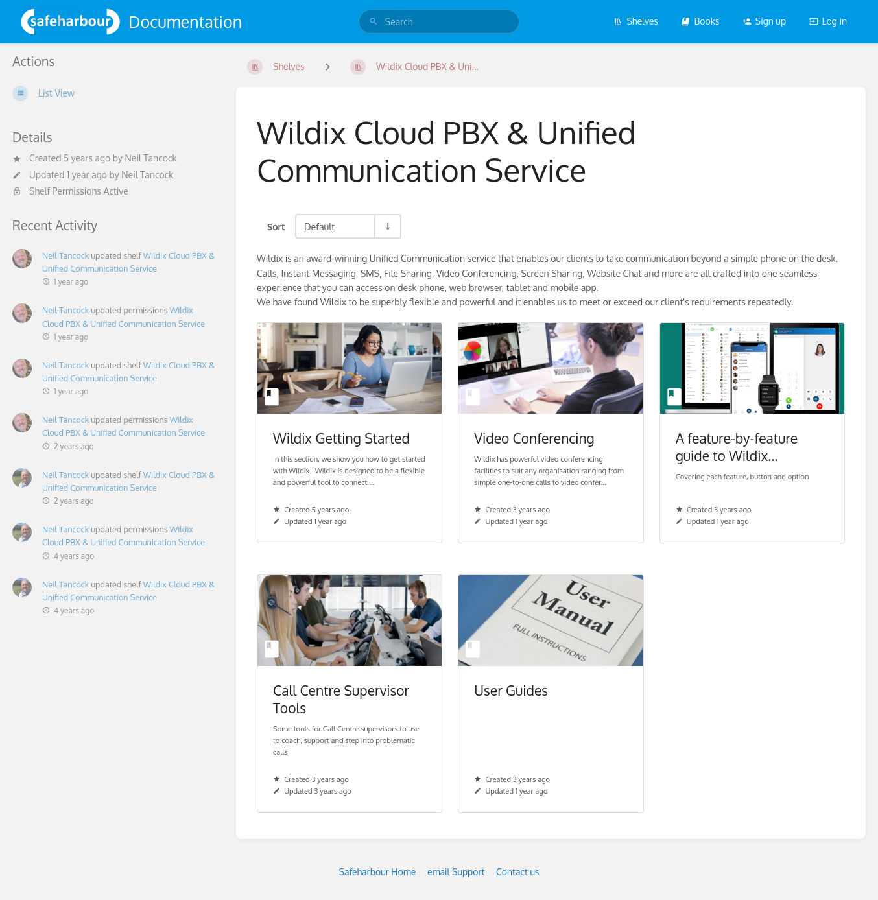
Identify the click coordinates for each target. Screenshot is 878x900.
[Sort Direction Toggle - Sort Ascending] (387, 226)
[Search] (373, 21)
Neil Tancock (150, 157)
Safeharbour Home (377, 871)
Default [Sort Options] (319, 226)
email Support (456, 871)
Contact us (517, 871)
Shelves (635, 21)
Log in (828, 21)
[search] (439, 22)
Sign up (764, 21)
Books (700, 21)
